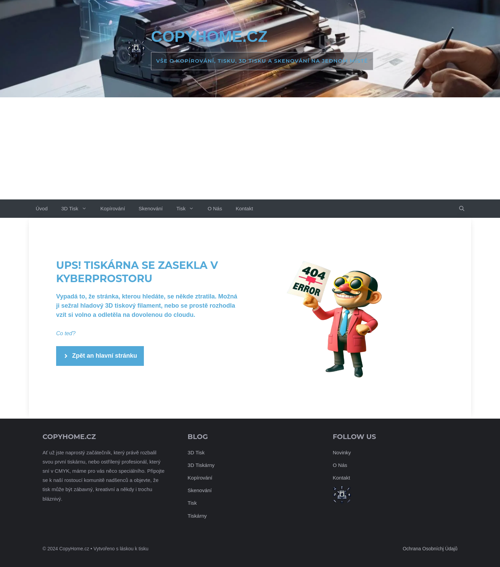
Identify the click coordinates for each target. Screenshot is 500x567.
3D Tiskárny (201, 465)
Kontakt (244, 208)
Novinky (342, 452)
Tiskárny (197, 516)
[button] (461, 208)
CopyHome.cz (209, 36)
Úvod (42, 208)
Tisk (188, 208)
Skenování (151, 208)
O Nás (214, 208)
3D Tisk (77, 208)
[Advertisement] (250, 148)
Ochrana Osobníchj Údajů (430, 548)
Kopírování (112, 208)
